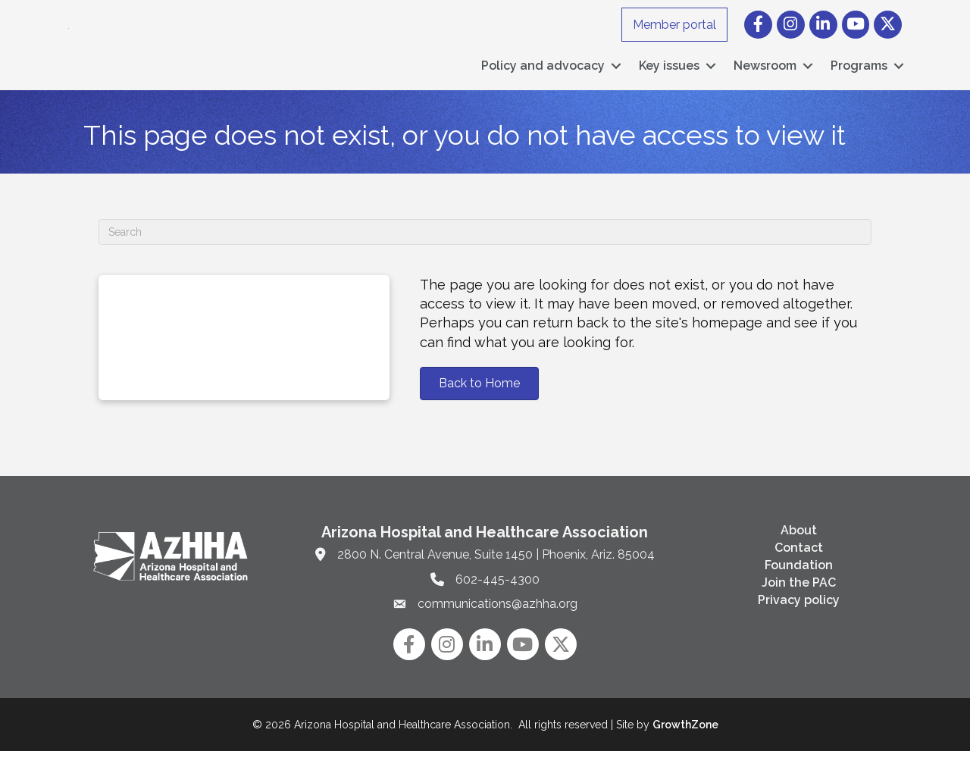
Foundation (799, 578)
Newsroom (765, 72)
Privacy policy (799, 613)
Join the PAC (799, 595)
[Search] (485, 245)
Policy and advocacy (543, 72)
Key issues (669, 72)
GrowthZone (685, 737)
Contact (798, 560)
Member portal (674, 24)
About (799, 543)
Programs (859, 72)
